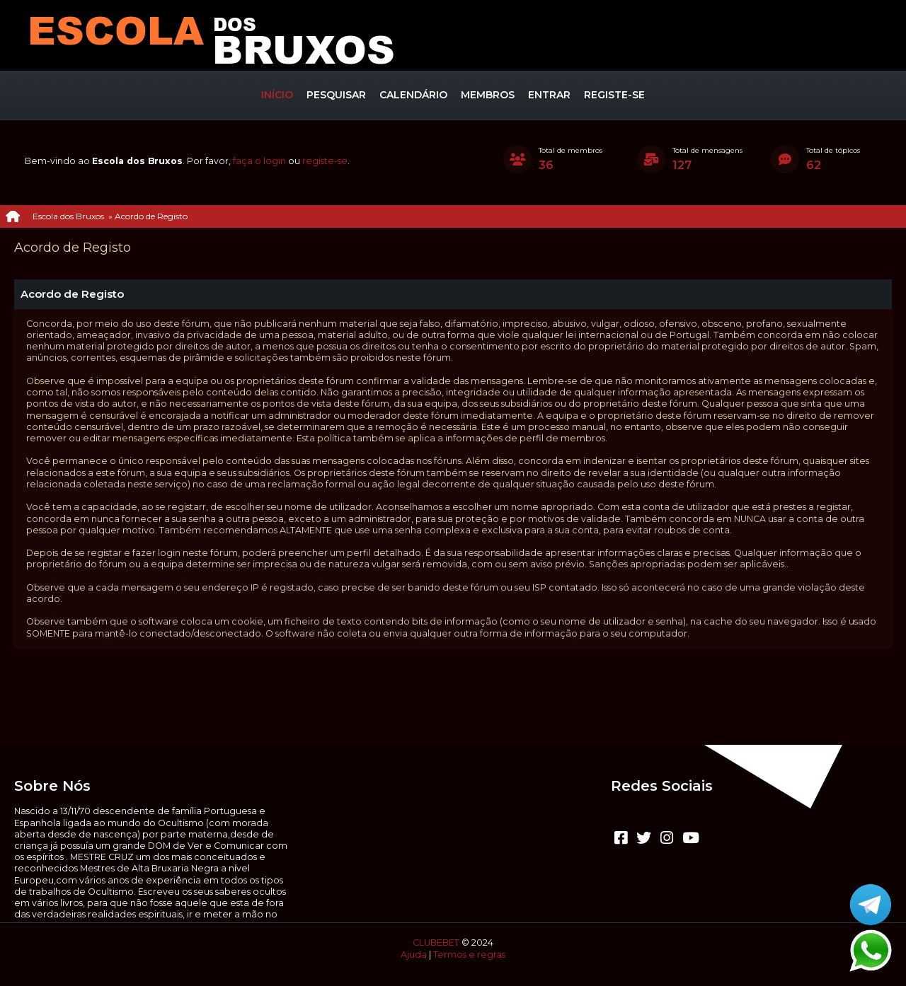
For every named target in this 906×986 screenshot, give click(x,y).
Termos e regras (469, 954)
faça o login (259, 161)
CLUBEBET (436, 942)
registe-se (325, 161)
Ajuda (414, 954)
